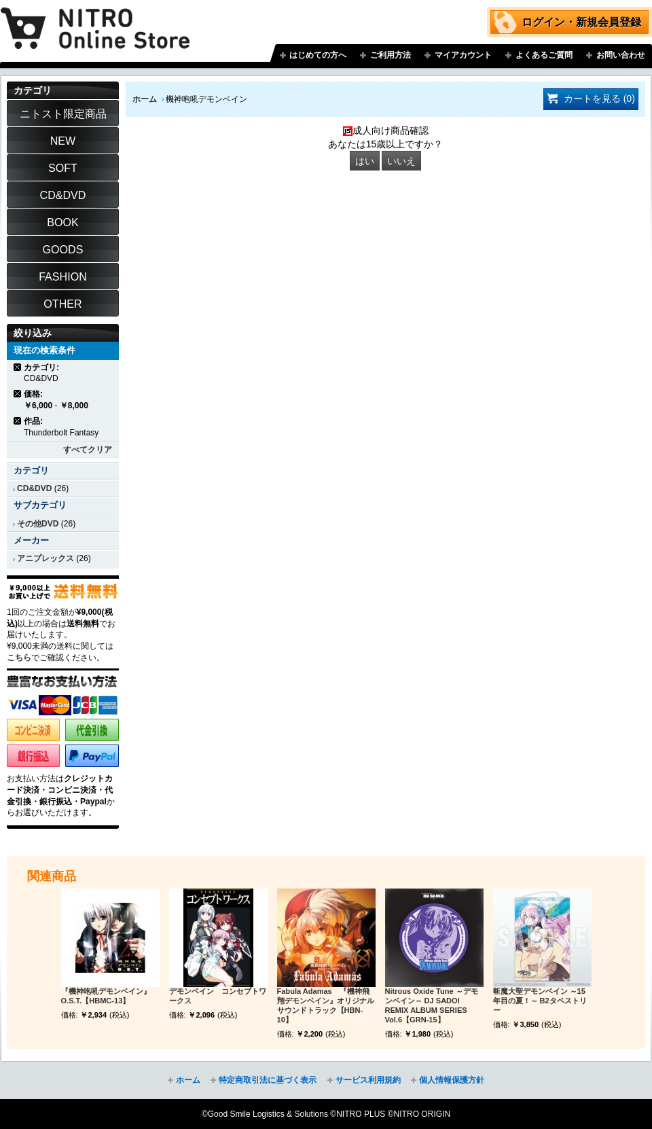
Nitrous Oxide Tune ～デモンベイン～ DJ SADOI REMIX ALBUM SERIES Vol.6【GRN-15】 (431, 1005)
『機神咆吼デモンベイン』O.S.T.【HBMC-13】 (106, 996)
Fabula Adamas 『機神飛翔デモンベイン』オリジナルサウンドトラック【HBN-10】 (325, 1005)
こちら (19, 657)
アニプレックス (45, 558)
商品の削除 (18, 367)
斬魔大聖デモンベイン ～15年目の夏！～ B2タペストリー (540, 1000)
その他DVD (37, 523)
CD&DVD (34, 488)
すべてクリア (87, 449)
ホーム (144, 99)
